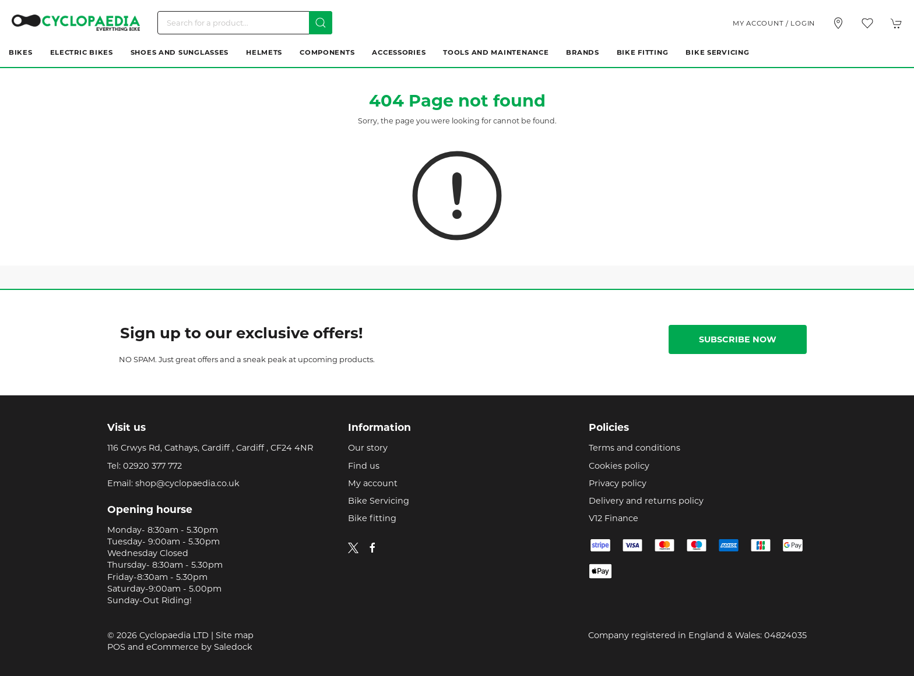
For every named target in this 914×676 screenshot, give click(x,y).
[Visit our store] (838, 23)
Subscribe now (737, 339)
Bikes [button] (21, 52)
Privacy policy (617, 483)
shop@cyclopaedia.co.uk (187, 483)
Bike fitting (372, 518)
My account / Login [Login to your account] (774, 23)
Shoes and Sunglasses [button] (179, 52)
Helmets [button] (264, 52)
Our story (368, 448)
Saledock (233, 647)
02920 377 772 (152, 466)
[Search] (244, 22)
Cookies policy (619, 466)
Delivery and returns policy (646, 501)
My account (373, 483)
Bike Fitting (643, 52)
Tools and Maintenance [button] (496, 52)
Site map (235, 635)
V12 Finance (613, 518)
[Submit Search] (320, 22)
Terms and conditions (634, 448)
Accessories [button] (399, 52)
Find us (363, 466)
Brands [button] (582, 52)
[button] (867, 23)
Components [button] (327, 52)
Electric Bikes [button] (81, 52)
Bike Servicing (717, 52)
